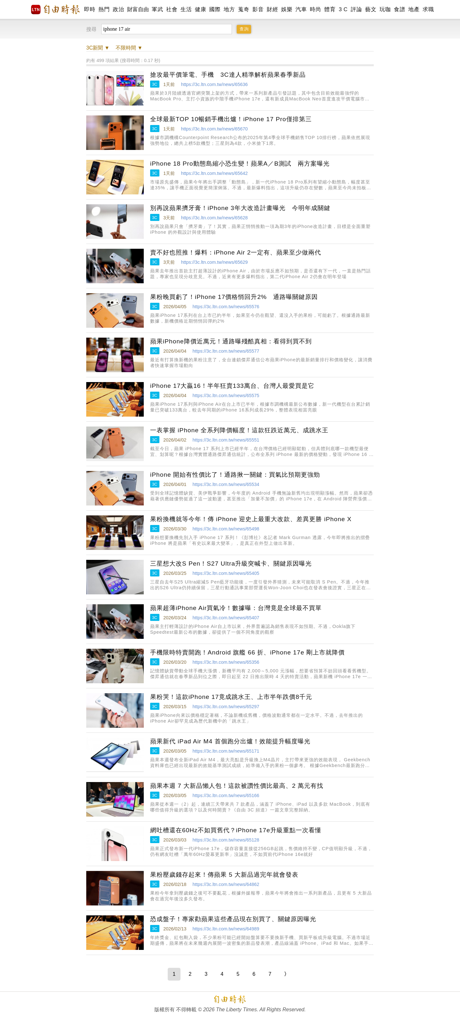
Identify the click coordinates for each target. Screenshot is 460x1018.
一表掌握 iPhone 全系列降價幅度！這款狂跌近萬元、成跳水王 (239, 430)
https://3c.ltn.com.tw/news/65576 (226, 306)
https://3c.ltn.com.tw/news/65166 (226, 795)
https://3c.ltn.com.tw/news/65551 (226, 439)
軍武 (157, 9)
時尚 (315, 9)
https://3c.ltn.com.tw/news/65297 (226, 706)
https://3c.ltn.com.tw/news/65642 (214, 173)
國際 (214, 9)
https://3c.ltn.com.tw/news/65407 (226, 617)
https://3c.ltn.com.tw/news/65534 (226, 484)
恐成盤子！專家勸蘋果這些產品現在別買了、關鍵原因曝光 (233, 919)
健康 (200, 9)
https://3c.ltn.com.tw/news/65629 (214, 262)
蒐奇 (243, 9)
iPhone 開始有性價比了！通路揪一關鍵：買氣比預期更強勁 (235, 474)
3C (154, 84)
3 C (343, 9)
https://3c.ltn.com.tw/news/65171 (226, 751)
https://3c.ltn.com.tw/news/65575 (226, 395)
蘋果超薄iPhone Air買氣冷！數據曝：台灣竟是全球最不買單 (236, 608)
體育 (329, 9)
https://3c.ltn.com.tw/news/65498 (226, 528)
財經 (272, 9)
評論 (356, 9)
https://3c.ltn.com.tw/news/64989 (226, 928)
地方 (229, 9)
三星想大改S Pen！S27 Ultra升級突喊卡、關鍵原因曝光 (231, 563)
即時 (89, 9)
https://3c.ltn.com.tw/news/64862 (226, 884)
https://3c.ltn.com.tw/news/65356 (226, 662)
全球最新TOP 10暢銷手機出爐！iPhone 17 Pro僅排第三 (231, 119)
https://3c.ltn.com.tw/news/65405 (226, 573)
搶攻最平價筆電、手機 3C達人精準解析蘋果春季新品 (228, 74)
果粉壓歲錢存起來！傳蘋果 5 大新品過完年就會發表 (224, 874)
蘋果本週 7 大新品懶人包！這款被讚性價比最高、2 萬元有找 (236, 785)
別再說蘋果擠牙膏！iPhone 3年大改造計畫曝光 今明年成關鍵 (240, 208)
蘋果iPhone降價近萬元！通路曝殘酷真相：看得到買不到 (231, 341)
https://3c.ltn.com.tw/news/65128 (226, 839)
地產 (413, 9)
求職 (428, 9)
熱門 (104, 9)
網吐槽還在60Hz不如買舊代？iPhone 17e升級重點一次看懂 (235, 830)
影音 (258, 9)
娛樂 (286, 9)
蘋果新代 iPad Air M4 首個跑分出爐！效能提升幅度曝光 (230, 741)
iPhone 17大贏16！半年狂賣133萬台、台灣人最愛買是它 (232, 385)
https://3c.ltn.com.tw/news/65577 (226, 351)
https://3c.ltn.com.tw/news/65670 (214, 128)
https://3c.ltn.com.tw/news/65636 (214, 84)
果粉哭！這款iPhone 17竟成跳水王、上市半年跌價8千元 (231, 696)
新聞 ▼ (98, 48)
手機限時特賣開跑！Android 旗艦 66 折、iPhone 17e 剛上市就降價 (247, 652)
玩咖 (385, 9)
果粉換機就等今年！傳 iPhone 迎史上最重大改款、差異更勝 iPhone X (251, 519)
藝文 (370, 9)
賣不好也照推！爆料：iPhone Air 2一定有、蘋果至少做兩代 (235, 252)
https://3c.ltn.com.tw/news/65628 (214, 217)
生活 (186, 9)
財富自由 (138, 9)
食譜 (399, 9)
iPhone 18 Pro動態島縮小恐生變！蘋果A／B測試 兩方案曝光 (240, 163)
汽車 (301, 9)
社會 (171, 9)
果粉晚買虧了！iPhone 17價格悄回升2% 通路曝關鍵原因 (234, 297)
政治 (118, 9)
